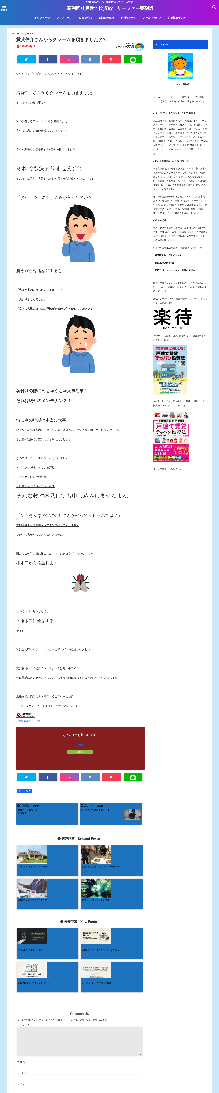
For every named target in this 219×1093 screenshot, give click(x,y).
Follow (80, 747)
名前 (21, 998)
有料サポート (128, 17)
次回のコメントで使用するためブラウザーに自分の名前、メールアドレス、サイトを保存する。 (68, 1035)
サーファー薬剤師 (124, 48)
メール (22, 1009)
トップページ (42, 17)
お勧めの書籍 (106, 17)
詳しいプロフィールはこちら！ (168, 471)
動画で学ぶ (85, 17)
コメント (23, 961)
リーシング (24, 793)
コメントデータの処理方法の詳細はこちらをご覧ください (46, 1056)
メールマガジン (152, 17)
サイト (20, 1020)
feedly (80, 754)
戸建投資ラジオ (177, 17)
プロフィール (64, 17)
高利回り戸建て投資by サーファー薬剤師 (110, 8)
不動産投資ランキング (28, 723)
